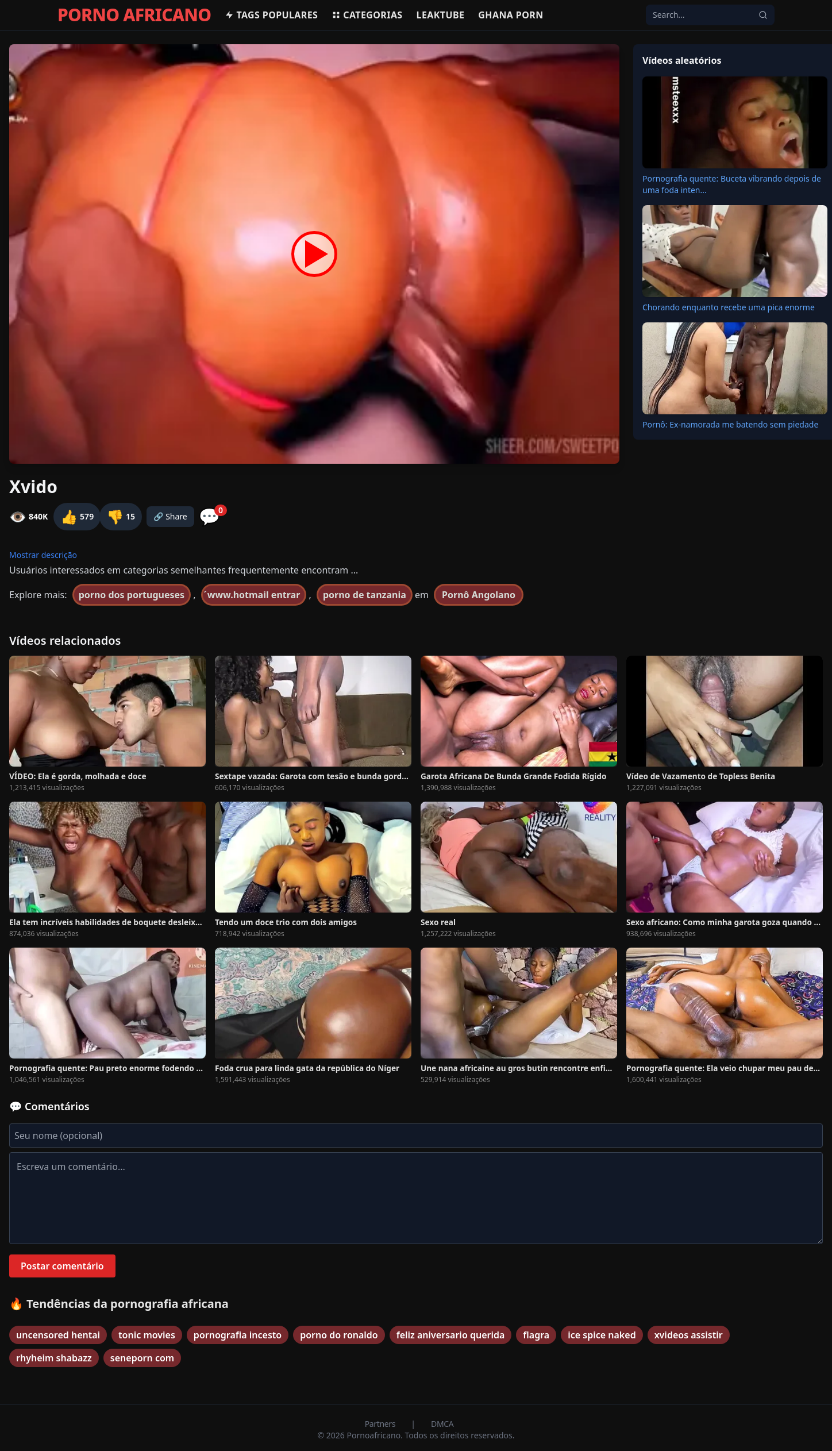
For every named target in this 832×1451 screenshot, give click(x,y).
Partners (381, 1423)
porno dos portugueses (131, 594)
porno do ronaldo (339, 1335)
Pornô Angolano (478, 594)
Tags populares (271, 15)
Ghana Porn (510, 15)
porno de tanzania (364, 594)
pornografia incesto (238, 1335)
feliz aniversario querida (450, 1335)
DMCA (442, 1423)
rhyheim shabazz (54, 1358)
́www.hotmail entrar (254, 594)
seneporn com (142, 1358)
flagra (536, 1335)
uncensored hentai (58, 1335)
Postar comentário (62, 1266)
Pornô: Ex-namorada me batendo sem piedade (730, 424)
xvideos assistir (688, 1335)
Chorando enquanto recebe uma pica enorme (728, 307)
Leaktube (441, 15)
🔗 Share (170, 516)
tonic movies (146, 1335)
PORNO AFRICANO (134, 15)
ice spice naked (601, 1335)
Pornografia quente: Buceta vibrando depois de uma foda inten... (731, 184)
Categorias (367, 15)
